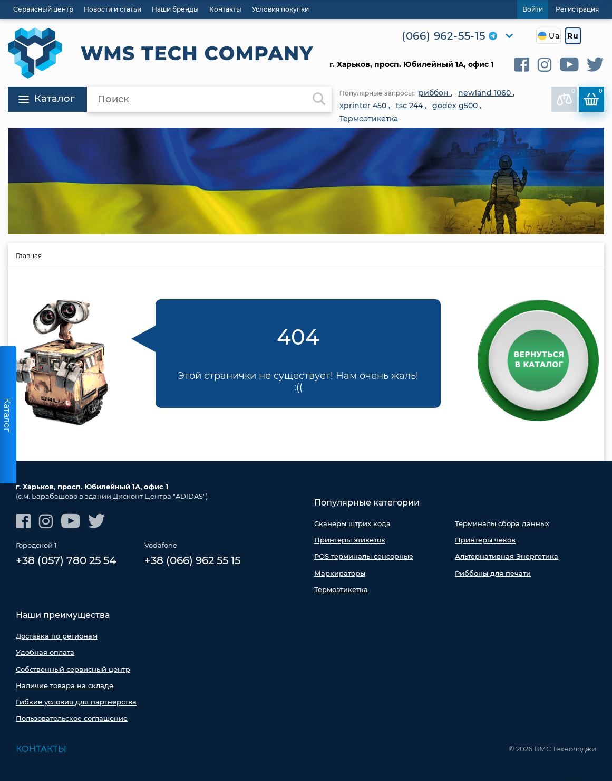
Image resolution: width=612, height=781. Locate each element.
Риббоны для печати (493, 573)
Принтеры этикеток (349, 540)
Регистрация (577, 9)
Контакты (41, 749)
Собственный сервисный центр (73, 669)
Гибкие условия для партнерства (76, 702)
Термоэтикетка (341, 589)
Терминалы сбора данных (502, 523)
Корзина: (593, 97)
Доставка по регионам (57, 636)
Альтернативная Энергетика (506, 556)
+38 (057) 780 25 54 (66, 560)
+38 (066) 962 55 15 (192, 560)
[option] (306, 181)
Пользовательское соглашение (72, 718)
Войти (532, 9)
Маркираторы (339, 573)
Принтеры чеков (485, 540)
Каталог (46, 98)
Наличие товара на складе (64, 685)
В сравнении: (566, 97)
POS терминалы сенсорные (363, 556)
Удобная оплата (45, 652)
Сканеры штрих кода (352, 523)
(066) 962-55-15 (443, 36)
